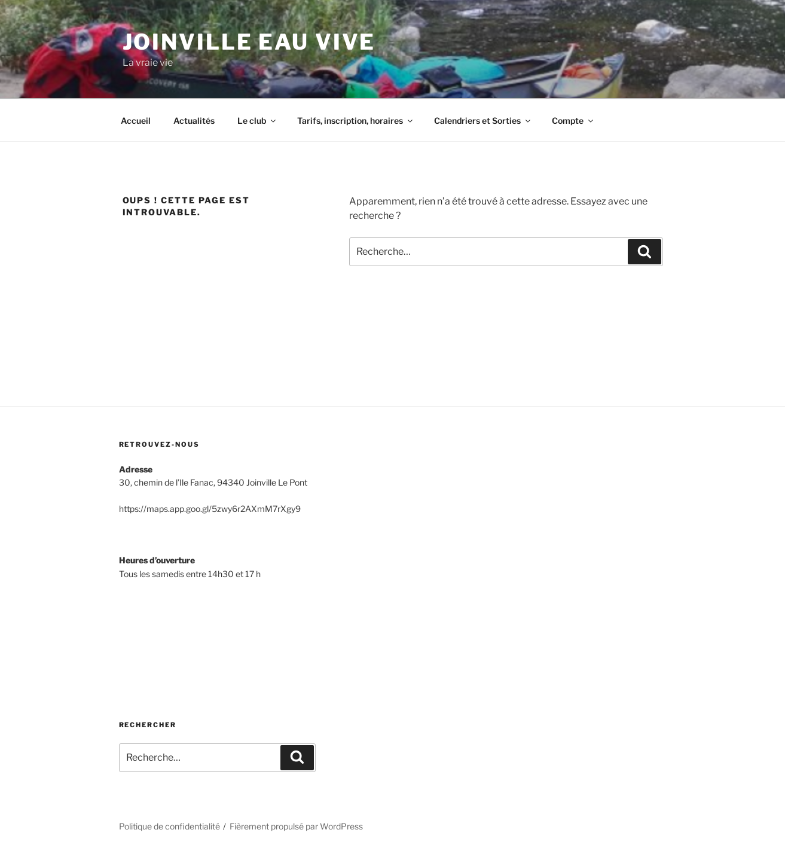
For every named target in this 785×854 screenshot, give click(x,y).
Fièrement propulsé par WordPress (296, 826)
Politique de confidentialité (169, 826)
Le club (257, 120)
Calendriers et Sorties (483, 120)
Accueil (136, 120)
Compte (573, 120)
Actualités (194, 120)
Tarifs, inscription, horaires (355, 120)
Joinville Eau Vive (249, 42)
